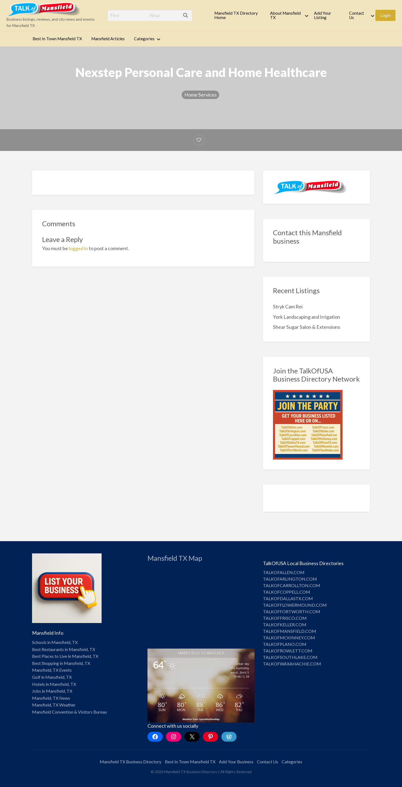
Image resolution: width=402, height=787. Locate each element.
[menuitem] (237, 15)
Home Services (200, 95)
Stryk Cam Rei (288, 306)
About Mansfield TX (285, 15)
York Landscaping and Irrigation (306, 317)
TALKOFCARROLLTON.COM (291, 585)
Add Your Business (236, 761)
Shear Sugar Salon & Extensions (306, 327)
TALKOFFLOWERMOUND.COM (295, 605)
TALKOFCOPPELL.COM (286, 591)
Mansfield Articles (108, 38)
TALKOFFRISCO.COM (285, 618)
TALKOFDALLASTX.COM (288, 598)
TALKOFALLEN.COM (283, 572)
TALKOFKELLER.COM (284, 624)
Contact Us (356, 15)
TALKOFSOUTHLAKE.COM (290, 657)
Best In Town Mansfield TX (57, 38)
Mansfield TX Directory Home (236, 15)
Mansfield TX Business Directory (130, 761)
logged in (78, 248)
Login (385, 15)
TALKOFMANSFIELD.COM (289, 631)
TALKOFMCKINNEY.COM (289, 637)
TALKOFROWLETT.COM (287, 650)
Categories (144, 38)
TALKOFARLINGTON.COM (290, 578)
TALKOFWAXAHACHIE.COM (292, 663)
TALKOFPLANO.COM (284, 644)
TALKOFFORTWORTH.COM (291, 611)
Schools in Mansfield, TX (55, 642)
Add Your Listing (322, 15)
